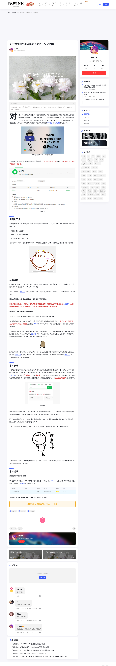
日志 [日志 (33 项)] (103, 183)
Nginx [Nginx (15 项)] (90, 160)
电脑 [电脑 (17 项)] (103, 187)
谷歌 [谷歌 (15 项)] (84, 198)
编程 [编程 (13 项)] (95, 191)
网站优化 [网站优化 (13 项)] (102, 191)
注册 (100, 4)
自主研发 (69, 4)
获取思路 (86, 117)
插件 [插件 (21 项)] (101, 179)
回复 (40, 598)
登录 (106, 4)
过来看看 (19, 592)
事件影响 (86, 120)
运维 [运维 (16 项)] (95, 198)
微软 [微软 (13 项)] (89, 179)
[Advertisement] (58, 26)
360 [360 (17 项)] (84, 156)
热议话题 (55, 4)
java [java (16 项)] (104, 156)
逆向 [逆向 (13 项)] (101, 198)
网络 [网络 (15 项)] (84, 195)
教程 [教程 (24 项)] (97, 183)
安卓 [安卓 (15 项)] (89, 175)
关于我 (47, 4)
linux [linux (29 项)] (84, 160)
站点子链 (57, 123)
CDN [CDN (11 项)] (98, 156)
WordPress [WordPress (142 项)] (86, 167)
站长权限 (32, 513)
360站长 (50, 123)
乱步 (76, 4)
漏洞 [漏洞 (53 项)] (97, 187)
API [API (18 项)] (93, 156)
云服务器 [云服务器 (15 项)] (94, 167)
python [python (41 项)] (84, 164)
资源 (41, 4)
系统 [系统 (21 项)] (89, 191)
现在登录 (42, 580)
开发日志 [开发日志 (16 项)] (102, 175)
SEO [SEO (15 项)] (91, 164)
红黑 (62, 4)
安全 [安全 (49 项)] (84, 175)
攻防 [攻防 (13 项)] (84, 183)
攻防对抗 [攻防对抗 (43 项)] (90, 183)
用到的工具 (87, 114)
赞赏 (22, 543)
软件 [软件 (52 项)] (89, 198)
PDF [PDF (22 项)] (96, 160)
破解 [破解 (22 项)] (84, 191)
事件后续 (86, 123)
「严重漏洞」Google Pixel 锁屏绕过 (94, 100)
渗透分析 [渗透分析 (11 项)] (85, 187)
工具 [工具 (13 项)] (95, 175)
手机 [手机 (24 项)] (95, 179)
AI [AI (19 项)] (88, 156)
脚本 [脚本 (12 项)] (97, 195)
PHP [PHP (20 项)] (101, 160)
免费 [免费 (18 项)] (100, 171)
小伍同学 (19, 629)
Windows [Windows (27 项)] (97, 164)
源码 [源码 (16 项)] (92, 187)
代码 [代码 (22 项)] (94, 171)
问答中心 (83, 3)
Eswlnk (20, 538)
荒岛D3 (19, 617)
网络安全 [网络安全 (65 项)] (90, 195)
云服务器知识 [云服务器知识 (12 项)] (86, 171)
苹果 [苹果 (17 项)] (103, 195)
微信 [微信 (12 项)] (84, 179)
